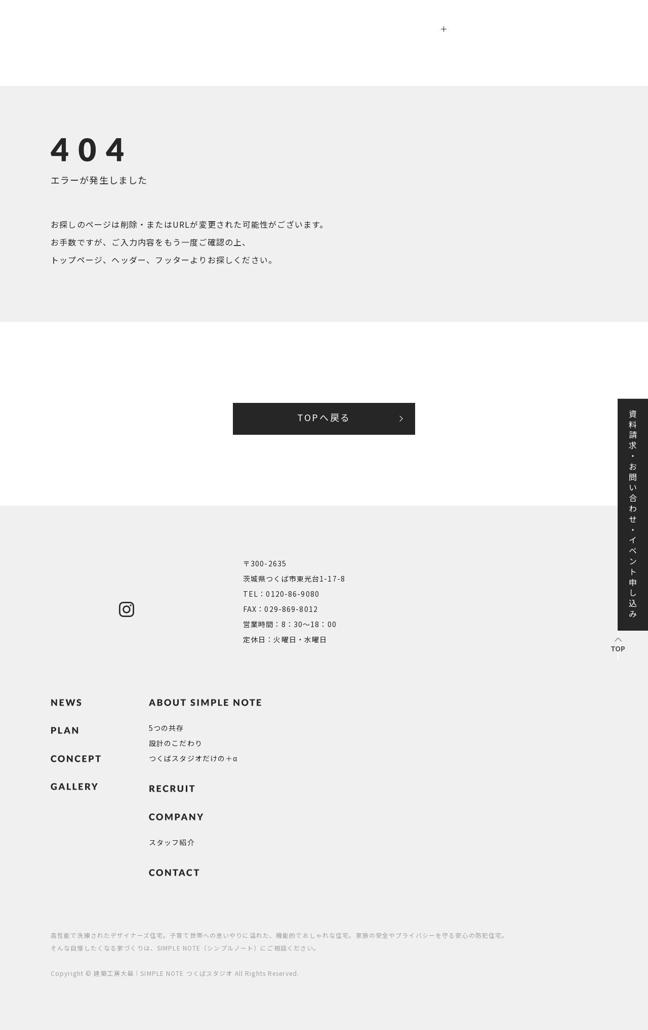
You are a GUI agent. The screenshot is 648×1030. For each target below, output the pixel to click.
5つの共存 (166, 728)
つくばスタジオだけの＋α (193, 758)
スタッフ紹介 (172, 842)
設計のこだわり (175, 743)
